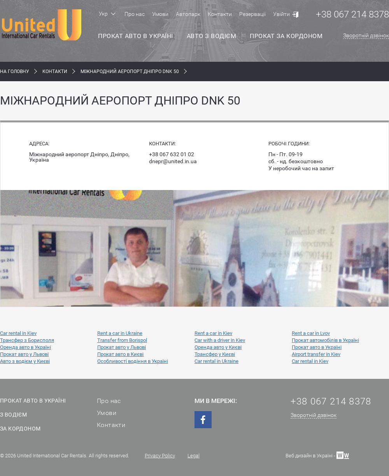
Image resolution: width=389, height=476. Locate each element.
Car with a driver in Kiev (219, 340)
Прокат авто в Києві (120, 354)
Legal (193, 456)
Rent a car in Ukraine (119, 333)
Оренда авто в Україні (25, 347)
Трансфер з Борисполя (27, 340)
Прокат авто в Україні (135, 36)
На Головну (14, 71)
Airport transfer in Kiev (316, 354)
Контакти (220, 14)
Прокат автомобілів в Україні (325, 340)
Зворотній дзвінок (366, 35)
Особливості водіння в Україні (132, 361)
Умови (160, 14)
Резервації (252, 14)
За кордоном (20, 428)
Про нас (134, 14)
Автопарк (188, 14)
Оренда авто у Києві (218, 347)
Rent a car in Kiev (213, 333)
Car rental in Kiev (18, 333)
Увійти (281, 14)
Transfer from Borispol (122, 340)
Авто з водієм (212, 36)
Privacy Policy (160, 456)
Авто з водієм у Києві (25, 361)
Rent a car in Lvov (311, 333)
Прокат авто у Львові (121, 347)
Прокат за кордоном (286, 36)
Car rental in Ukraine (216, 361)
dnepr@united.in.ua (173, 161)
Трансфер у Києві (214, 354)
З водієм (13, 414)
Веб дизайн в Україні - (317, 455)
